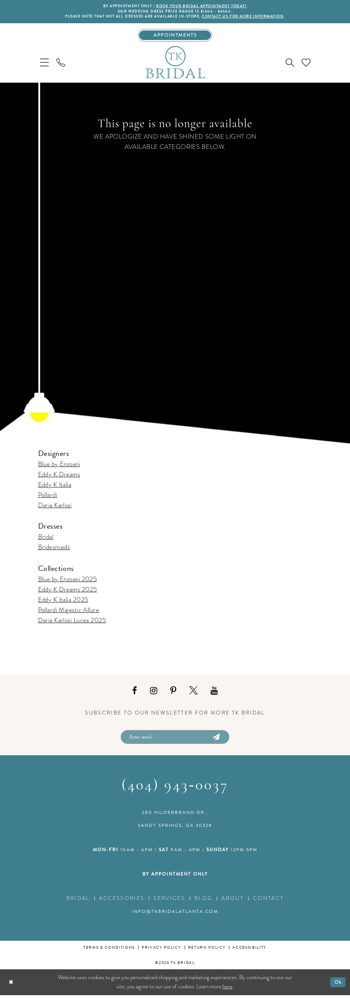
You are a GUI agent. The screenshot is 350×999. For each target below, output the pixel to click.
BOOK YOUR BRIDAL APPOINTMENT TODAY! (204, 7)
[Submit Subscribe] (216, 740)
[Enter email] (175, 740)
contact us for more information (251, 18)
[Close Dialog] (12, 986)
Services (169, 902)
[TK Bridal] (175, 64)
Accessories (122, 902)
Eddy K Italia (55, 487)
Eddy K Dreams (59, 477)
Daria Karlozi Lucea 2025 (72, 623)
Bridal (46, 539)
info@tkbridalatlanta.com (175, 915)
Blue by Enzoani (59, 466)
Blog (203, 902)
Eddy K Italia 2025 (63, 602)
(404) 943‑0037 (175, 790)
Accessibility (249, 951)
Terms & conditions (109, 951)
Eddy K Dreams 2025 (67, 592)
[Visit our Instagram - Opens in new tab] (154, 693)
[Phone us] (61, 65)
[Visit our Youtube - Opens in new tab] (214, 693)
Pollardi (48, 497)
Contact (268, 902)
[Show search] (290, 65)
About (232, 902)
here (227, 990)
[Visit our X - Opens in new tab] (193, 693)
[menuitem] (44, 65)
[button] (44, 65)
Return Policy (207, 951)
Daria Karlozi (55, 507)
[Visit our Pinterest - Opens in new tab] (173, 693)
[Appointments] (175, 37)
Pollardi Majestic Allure (68, 612)
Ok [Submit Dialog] (337, 985)
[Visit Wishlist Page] (306, 65)
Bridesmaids (54, 549)
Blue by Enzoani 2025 (67, 581)
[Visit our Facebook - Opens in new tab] (134, 693)
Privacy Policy (161, 951)
